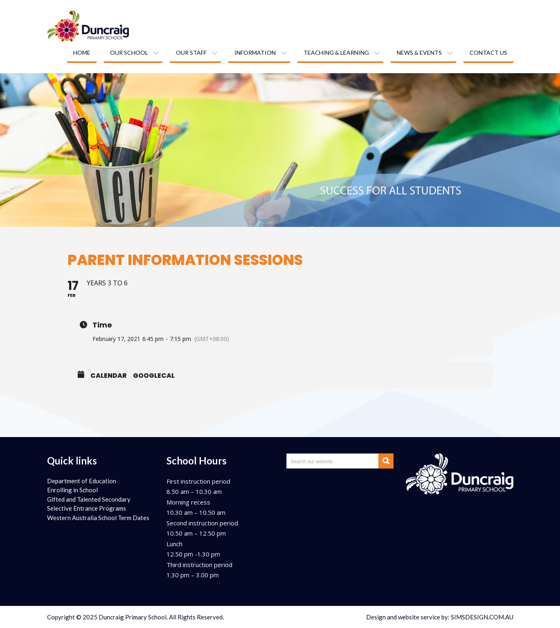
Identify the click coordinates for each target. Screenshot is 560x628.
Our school (129, 52)
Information (255, 52)
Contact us (488, 52)
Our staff (191, 52)
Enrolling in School (72, 489)
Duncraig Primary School (132, 617)
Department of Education (81, 480)
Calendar (108, 376)
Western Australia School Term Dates (98, 517)
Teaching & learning (336, 52)
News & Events (419, 52)
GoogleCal (154, 376)
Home (81, 52)
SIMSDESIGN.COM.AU (482, 617)
